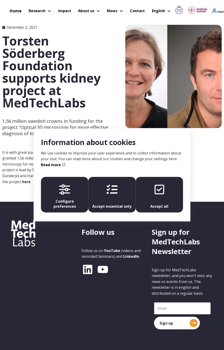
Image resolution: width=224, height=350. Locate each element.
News (107, 10)
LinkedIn (131, 256)
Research (35, 10)
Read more (53, 164)
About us (82, 10)
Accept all (160, 196)
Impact (62, 10)
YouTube (112, 250)
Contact (132, 10)
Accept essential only (112, 196)
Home (14, 10)
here (26, 181)
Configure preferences (64, 196)
